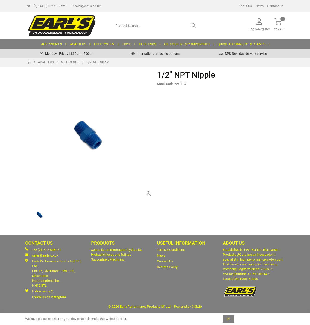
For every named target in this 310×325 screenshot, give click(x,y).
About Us (245, 6)
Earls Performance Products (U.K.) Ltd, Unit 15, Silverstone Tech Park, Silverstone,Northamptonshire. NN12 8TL (53, 273)
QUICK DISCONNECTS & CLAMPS (241, 44)
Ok (228, 319)
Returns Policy (167, 267)
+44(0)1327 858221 (50, 6)
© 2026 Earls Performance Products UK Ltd (139, 306)
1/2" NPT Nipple (97, 62)
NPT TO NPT (70, 62)
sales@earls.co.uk (86, 6)
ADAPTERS (78, 44)
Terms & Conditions (171, 250)
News (259, 6)
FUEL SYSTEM (104, 44)
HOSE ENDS (147, 44)
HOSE (127, 44)
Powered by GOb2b (188, 306)
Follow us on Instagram (49, 297)
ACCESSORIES (51, 44)
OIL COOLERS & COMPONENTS (186, 44)
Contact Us (275, 6)
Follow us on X (39, 291)
